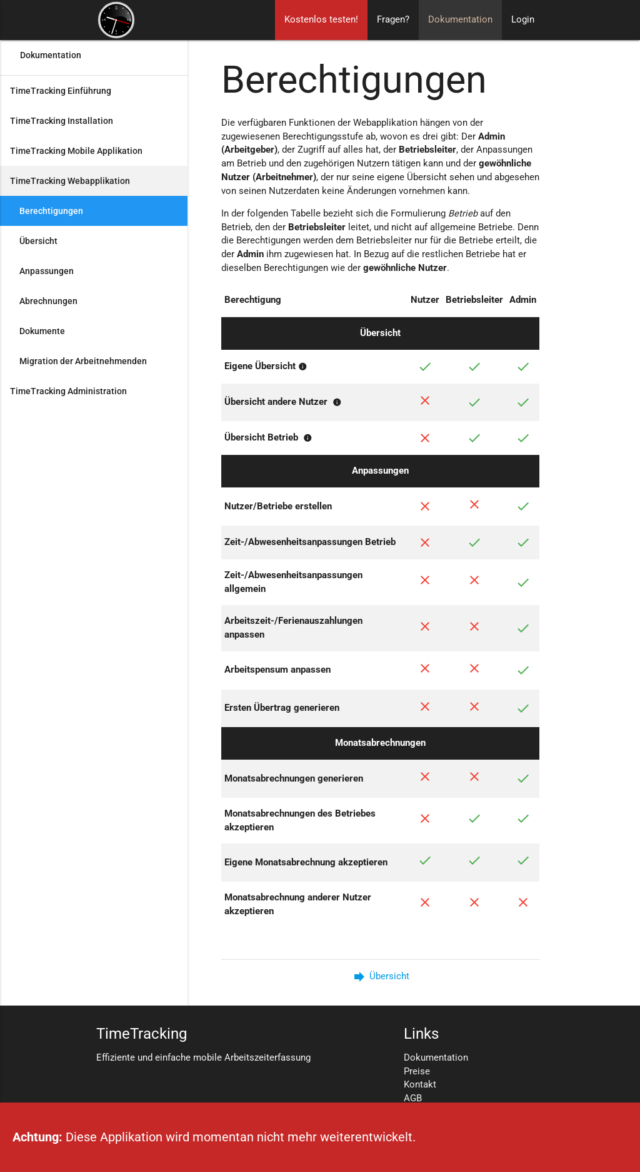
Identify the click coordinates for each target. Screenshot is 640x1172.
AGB (413, 1098)
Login (522, 19)
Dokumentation (460, 19)
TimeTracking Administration (68, 391)
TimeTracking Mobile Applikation (76, 151)
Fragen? (393, 19)
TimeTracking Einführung (60, 91)
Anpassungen (46, 271)
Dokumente (42, 331)
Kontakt (420, 1084)
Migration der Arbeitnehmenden (83, 361)
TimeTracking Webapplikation (70, 181)
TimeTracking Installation (61, 121)
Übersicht (38, 241)
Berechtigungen (51, 211)
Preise (417, 1071)
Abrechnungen (48, 301)
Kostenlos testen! (321, 19)
